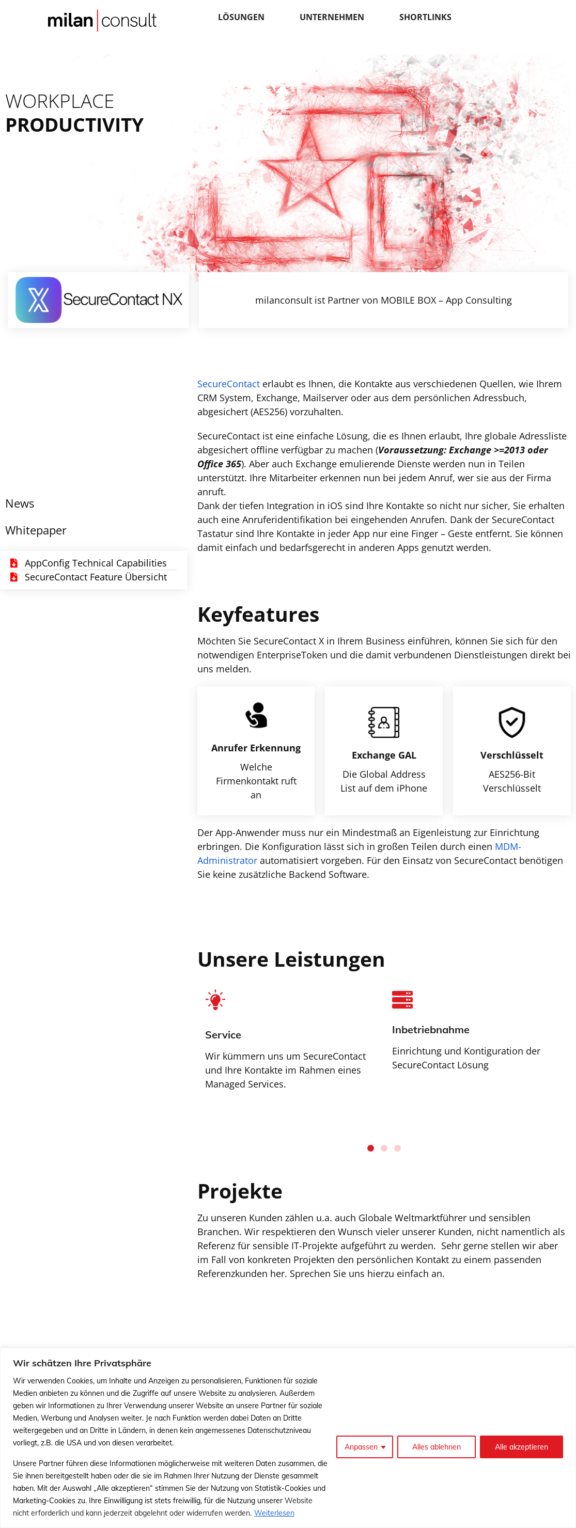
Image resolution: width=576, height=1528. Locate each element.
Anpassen (361, 1447)
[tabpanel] (478, 1038)
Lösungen (241, 17)
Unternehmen (332, 17)
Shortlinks (425, 17)
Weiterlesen (274, 1513)
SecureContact (228, 383)
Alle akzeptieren (521, 1447)
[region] (288, 1438)
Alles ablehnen (436, 1447)
